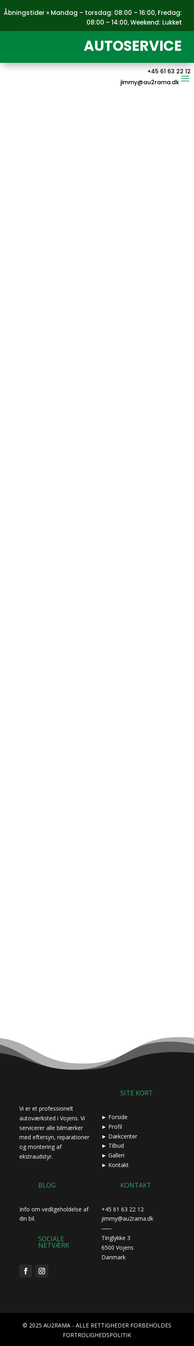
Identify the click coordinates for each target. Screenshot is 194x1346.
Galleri (116, 1155)
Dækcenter (122, 1136)
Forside (118, 1117)
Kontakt (118, 1165)
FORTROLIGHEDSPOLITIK (97, 1335)
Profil (115, 1126)
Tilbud (116, 1145)
